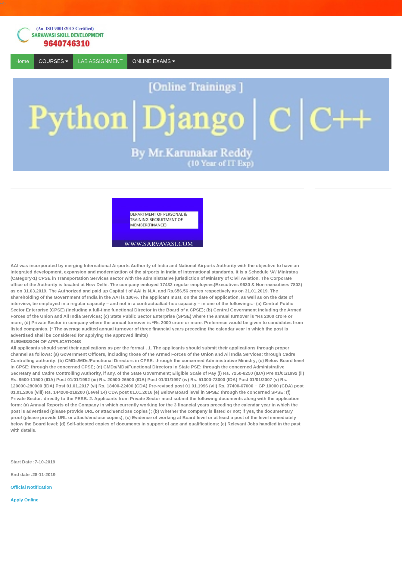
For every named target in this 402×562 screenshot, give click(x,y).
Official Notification (31, 487)
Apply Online (25, 499)
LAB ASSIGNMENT (100, 61)
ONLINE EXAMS (153, 61)
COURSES (53, 61)
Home (22, 61)
